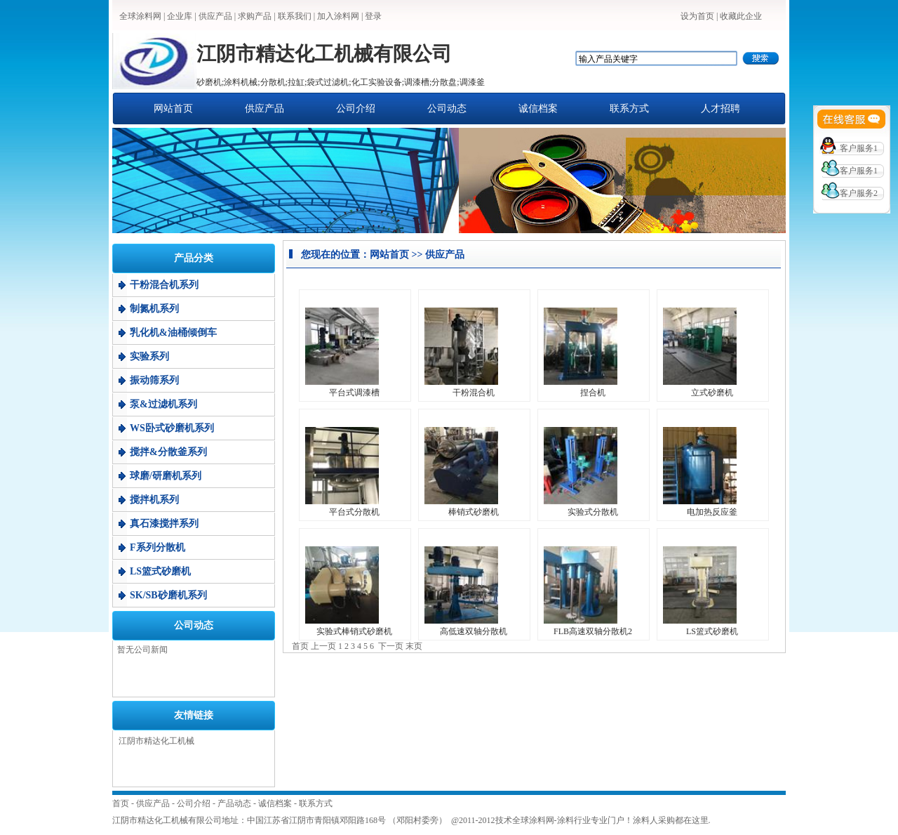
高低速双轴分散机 (473, 631)
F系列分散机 (157, 547)
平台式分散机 (354, 512)
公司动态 (447, 108)
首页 (120, 803)
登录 (373, 16)
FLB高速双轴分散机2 (593, 631)
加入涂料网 (338, 16)
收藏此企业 (741, 16)
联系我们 (294, 16)
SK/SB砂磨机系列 (168, 595)
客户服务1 (859, 148)
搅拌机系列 (154, 499)
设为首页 (697, 16)
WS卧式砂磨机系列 (172, 428)
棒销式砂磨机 (473, 512)
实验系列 (149, 356)
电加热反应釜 (712, 512)
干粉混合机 (474, 392)
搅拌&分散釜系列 (168, 452)
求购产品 (255, 16)
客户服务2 (859, 193)
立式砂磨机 (712, 392)
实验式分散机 (593, 512)
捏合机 (592, 392)
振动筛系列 (154, 380)
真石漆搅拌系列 (164, 523)
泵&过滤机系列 (163, 404)
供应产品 (215, 16)
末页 (414, 646)
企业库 (179, 16)
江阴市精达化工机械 (156, 741)
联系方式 (629, 108)
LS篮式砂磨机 (160, 571)
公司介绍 (355, 108)
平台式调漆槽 (354, 392)
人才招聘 (720, 108)
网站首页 (173, 108)
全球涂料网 (140, 16)
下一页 (390, 646)
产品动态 (234, 803)
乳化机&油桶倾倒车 (173, 332)
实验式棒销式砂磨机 (354, 631)
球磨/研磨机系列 (165, 476)
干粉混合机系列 (164, 285)
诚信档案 (538, 108)
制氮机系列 (154, 308)
